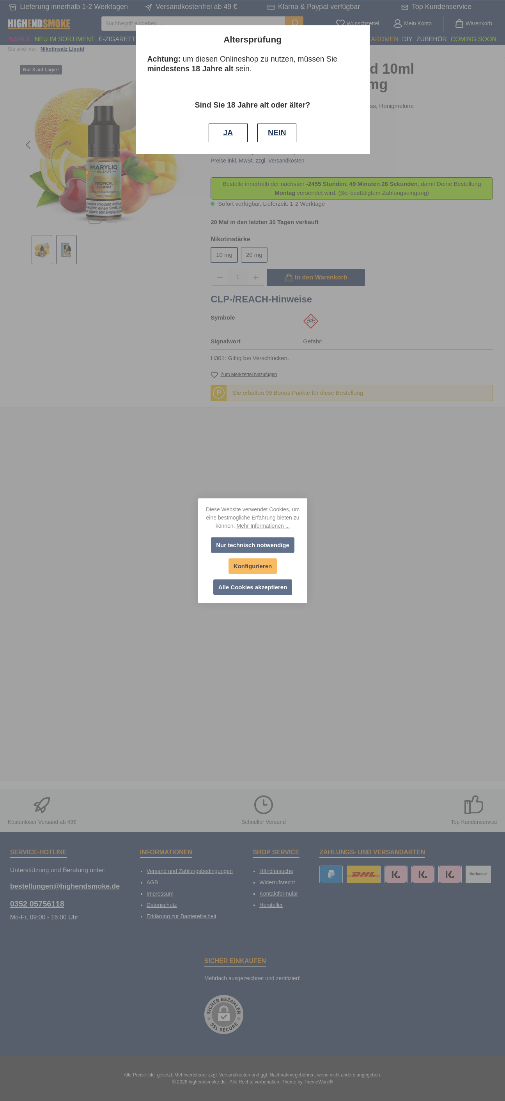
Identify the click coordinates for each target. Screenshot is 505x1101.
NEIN (277, 132)
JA (228, 132)
